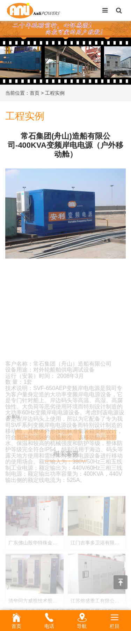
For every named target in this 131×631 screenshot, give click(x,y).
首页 (34, 93)
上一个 (30, 439)
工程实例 (55, 93)
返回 (100, 439)
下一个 (65, 439)
